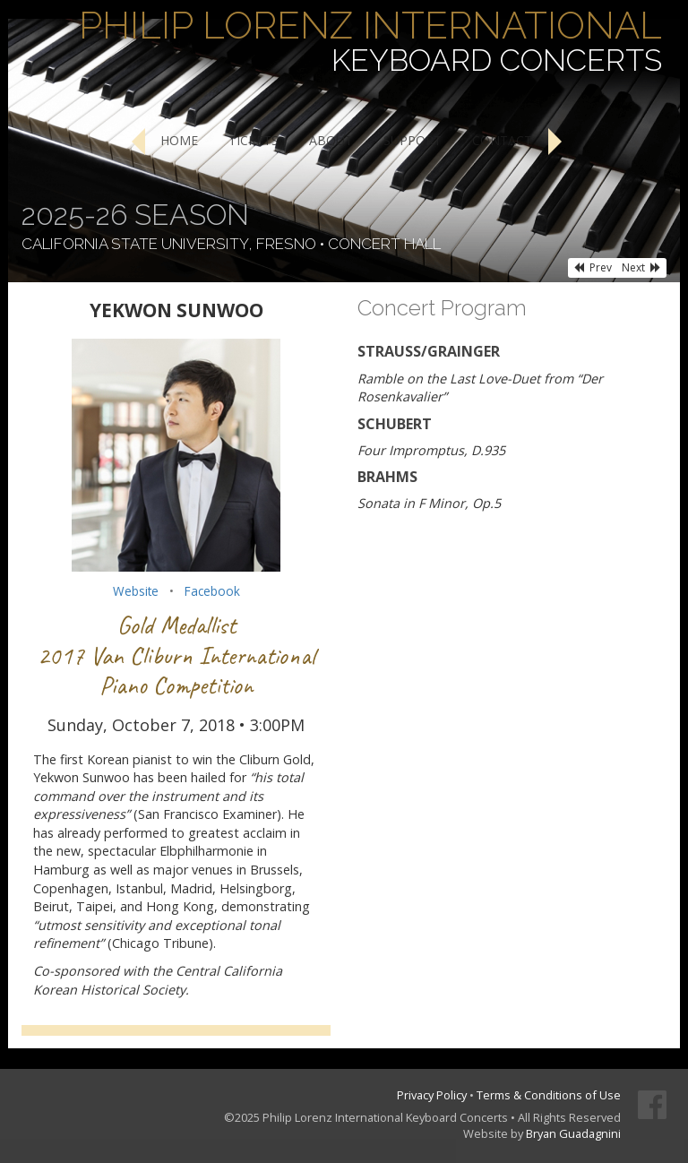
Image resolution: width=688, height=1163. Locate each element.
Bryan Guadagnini (573, 1133)
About (331, 140)
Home (179, 140)
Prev (592, 267)
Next (641, 267)
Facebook (212, 590)
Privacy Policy (432, 1095)
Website (136, 590)
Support (412, 140)
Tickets (253, 140)
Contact (502, 140)
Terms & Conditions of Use (549, 1095)
